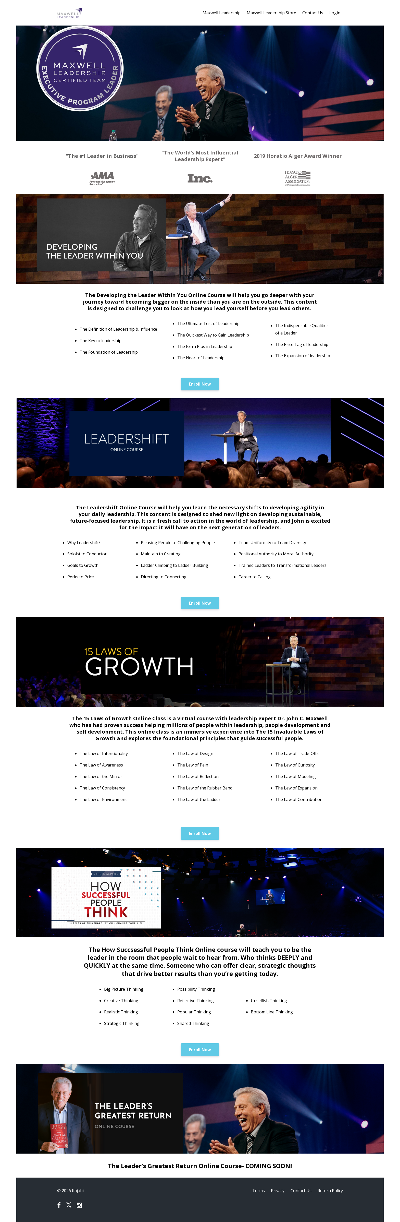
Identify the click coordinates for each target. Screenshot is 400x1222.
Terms (258, 1190)
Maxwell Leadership (222, 13)
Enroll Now (200, 384)
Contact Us (312, 13)
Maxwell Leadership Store (271, 13)
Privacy (277, 1190)
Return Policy (330, 1190)
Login (334, 13)
